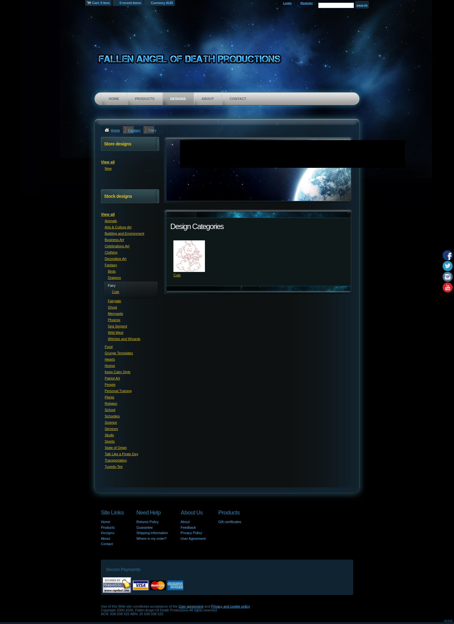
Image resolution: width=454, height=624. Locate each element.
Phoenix (114, 320)
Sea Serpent (117, 326)
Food (109, 347)
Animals (111, 221)
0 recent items (130, 3)
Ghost (112, 307)
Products (144, 99)
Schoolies (112, 416)
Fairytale (114, 301)
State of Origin (116, 448)
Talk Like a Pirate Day (121, 454)
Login (287, 3)
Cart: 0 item (101, 3)
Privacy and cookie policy (230, 606)
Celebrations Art (117, 246)
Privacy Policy (191, 533)
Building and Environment (124, 233)
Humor (110, 366)
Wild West (115, 332)
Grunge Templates (119, 353)
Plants (109, 397)
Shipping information (152, 533)
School (110, 410)
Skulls (109, 435)
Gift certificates (229, 522)
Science (111, 422)
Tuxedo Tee (114, 466)
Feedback (188, 527)
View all (108, 162)
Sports (110, 441)
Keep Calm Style (118, 372)
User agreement (190, 606)
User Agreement (193, 538)
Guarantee (144, 527)
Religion (111, 403)
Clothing (111, 252)
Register (306, 3)
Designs (178, 99)
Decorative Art (115, 259)
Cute (177, 275)
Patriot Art (112, 378)
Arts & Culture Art (118, 227)
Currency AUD (162, 3)
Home (114, 99)
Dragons (114, 278)
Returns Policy (147, 522)
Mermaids (115, 313)
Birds (112, 271)
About (207, 99)
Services (111, 429)
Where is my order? (151, 538)
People (110, 384)
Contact (238, 99)
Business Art (114, 240)
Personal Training (118, 391)
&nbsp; (189, 256)
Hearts (110, 359)
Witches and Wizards (124, 339)
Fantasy (134, 130)
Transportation (116, 460)
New (108, 168)
